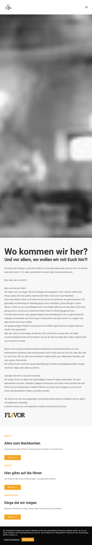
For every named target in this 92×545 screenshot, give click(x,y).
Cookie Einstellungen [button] (12, 540)
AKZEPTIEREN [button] (28, 539)
